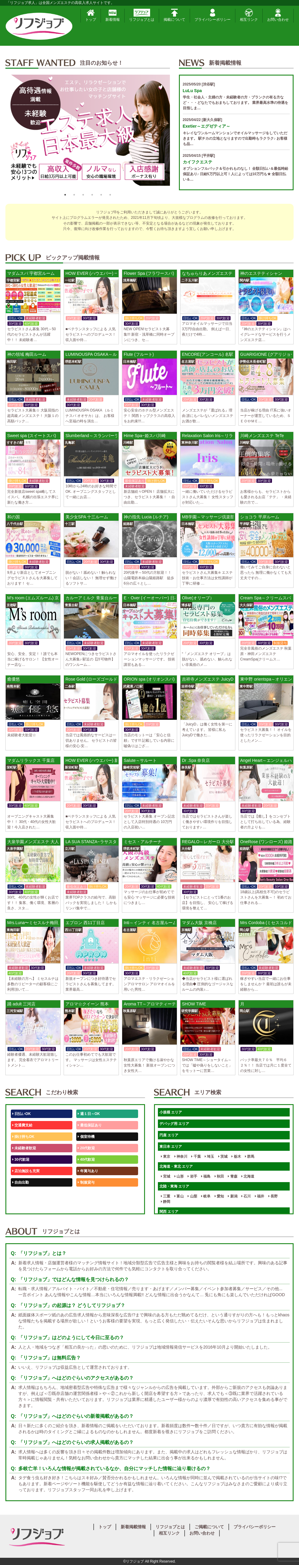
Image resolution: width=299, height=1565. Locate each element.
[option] (87, 132)
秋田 (219, 1176)
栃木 (236, 1156)
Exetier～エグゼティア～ (207, 126)
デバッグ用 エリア (174, 1124)
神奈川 (180, 1156)
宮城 (165, 1176)
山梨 (192, 1196)
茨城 (223, 1156)
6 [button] (110, 195)
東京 (165, 1156)
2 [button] (74, 195)
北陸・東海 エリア (174, 1186)
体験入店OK (23, 1205)
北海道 (247, 1176)
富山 (179, 1196)
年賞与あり (88, 1171)
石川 (246, 1196)
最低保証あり (89, 1125)
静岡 (165, 1202)
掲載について (174, 15)
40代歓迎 (86, 1159)
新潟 (232, 1196)
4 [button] (92, 195)
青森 (232, 1176)
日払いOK (21, 1114)
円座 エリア (168, 1135)
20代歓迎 (86, 1148)
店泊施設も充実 (26, 1171)
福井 (259, 1196)
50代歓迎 (20, 1194)
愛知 (219, 1196)
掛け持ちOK (23, 1137)
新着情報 (112, 15)
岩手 (192, 1176)
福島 (205, 1176)
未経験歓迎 (88, 1194)
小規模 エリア (170, 1112)
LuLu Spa (192, 90)
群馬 (249, 1156)
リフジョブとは (141, 15)
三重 (165, 1196)
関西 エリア (168, 1211)
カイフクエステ (197, 162)
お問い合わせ (278, 15)
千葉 (196, 1156)
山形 (179, 1176)
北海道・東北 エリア (176, 1166)
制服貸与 (86, 1182)
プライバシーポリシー (213, 15)
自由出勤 (20, 1182)
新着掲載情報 (133, 1526)
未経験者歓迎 (24, 1148)
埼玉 (209, 1156)
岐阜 (205, 1196)
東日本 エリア (170, 1146)
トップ (90, 15)
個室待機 (86, 1137)
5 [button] (101, 195)
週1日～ (85, 1205)
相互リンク (249, 15)
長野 (273, 1196)
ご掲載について (209, 1526)
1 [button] (65, 195)
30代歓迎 (20, 1159)
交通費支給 (22, 1125)
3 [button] (83, 195)
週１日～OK (89, 1114)
